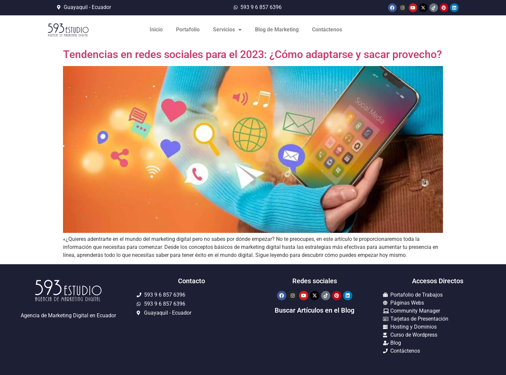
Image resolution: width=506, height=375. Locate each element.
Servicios (227, 30)
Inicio (156, 29)
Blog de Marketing (277, 29)
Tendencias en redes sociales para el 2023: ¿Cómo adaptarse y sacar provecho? (252, 54)
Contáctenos (327, 29)
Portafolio (188, 29)
